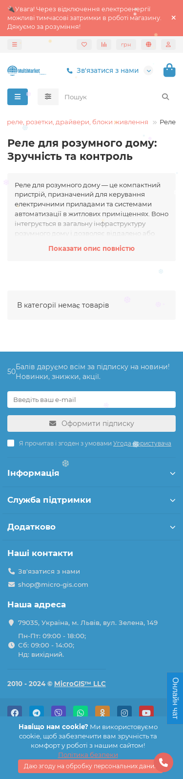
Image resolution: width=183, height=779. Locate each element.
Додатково (91, 527)
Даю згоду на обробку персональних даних (90, 766)
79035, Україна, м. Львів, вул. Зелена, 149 (88, 622)
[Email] (91, 399)
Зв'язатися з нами (101, 70)
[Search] (117, 97)
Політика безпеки (88, 754)
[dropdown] (14, 44)
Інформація (91, 473)
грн (126, 44)
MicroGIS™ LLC (80, 684)
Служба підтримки (91, 500)
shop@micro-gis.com (53, 584)
